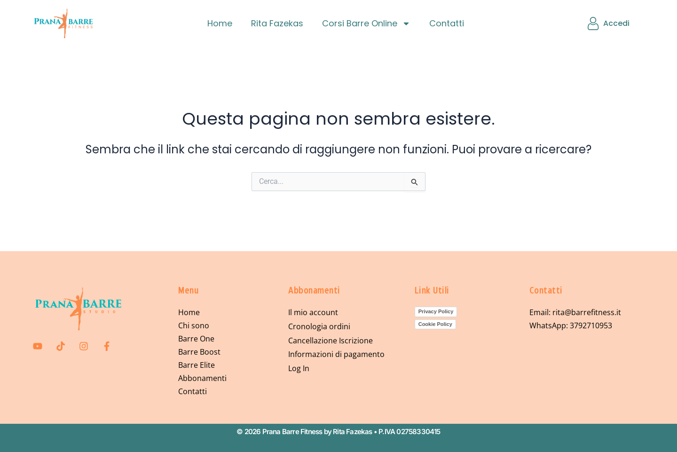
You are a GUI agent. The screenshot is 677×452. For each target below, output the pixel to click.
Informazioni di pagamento (336, 355)
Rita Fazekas (277, 23)
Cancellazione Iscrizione (330, 341)
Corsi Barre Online (366, 23)
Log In (298, 369)
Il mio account (313, 313)
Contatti (446, 23)
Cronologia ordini (319, 327)
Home (219, 23)
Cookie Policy (435, 324)
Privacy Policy (436, 311)
